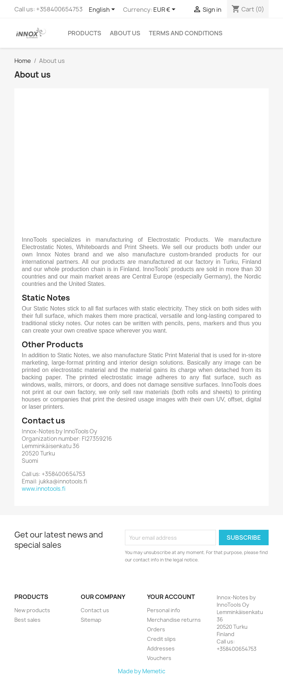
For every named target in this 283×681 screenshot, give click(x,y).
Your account (171, 597)
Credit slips (161, 638)
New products (32, 610)
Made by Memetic (141, 671)
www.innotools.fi (44, 489)
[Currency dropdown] (165, 10)
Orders (156, 629)
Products (84, 33)
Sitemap (91, 619)
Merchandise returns (174, 619)
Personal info (163, 610)
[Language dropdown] (103, 10)
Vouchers (159, 658)
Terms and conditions (186, 33)
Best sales (27, 619)
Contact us (95, 610)
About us (125, 33)
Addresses (161, 648)
